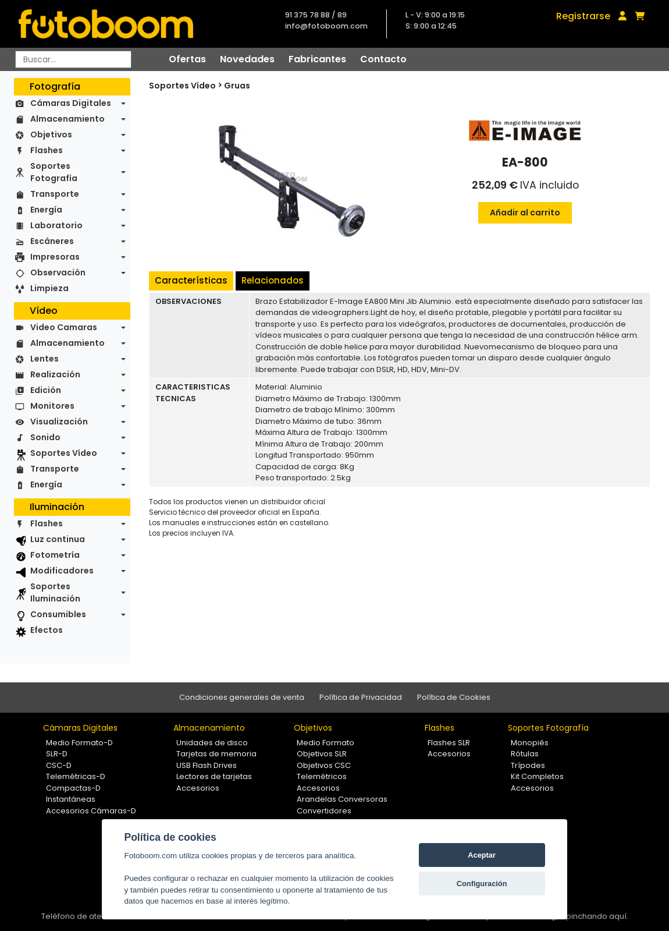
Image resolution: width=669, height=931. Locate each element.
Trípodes (528, 765)
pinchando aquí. (597, 916)
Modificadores (62, 570)
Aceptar (482, 855)
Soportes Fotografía (53, 172)
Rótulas (525, 753)
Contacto (383, 59)
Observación (58, 272)
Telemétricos (322, 776)
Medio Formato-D (79, 742)
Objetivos (51, 134)
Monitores (52, 406)
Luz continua (57, 539)
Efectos (46, 630)
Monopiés (530, 742)
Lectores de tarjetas (214, 776)
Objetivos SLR (322, 753)
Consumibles (58, 614)
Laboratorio (56, 225)
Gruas (237, 85)
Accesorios (197, 788)
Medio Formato (325, 742)
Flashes (46, 150)
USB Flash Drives (206, 765)
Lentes (44, 358)
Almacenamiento (67, 119)
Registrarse (583, 16)
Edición (45, 390)
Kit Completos (537, 776)
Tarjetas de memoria (216, 753)
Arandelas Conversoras (342, 799)
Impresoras (55, 257)
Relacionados (272, 280)
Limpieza (49, 288)
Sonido (45, 437)
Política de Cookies (453, 697)
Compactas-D (73, 788)
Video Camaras (63, 327)
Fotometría (55, 555)
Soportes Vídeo (63, 453)
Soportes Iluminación (55, 592)
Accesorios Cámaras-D (91, 810)
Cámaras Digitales (70, 103)
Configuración (482, 883)
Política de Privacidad (360, 697)
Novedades (247, 59)
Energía (46, 209)
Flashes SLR (449, 742)
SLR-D (56, 753)
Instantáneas (70, 799)
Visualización (59, 421)
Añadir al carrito (525, 212)
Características (191, 280)
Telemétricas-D (75, 776)
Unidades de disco (212, 742)
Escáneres (52, 241)
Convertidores (324, 810)
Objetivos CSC (324, 765)
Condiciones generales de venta (241, 697)
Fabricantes (317, 59)
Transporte (54, 194)
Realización (55, 374)
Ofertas (187, 59)
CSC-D (59, 765)
